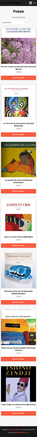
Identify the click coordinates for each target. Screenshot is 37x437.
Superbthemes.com (22, 432)
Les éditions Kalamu (11, 2)
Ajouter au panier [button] (18, 78)
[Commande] (13, 22)
